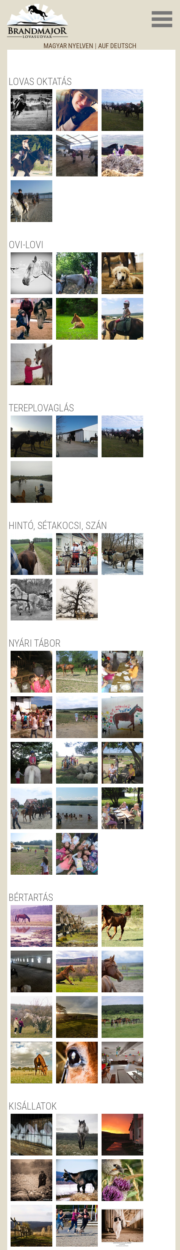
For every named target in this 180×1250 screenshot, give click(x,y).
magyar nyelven (68, 46)
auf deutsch (117, 46)
